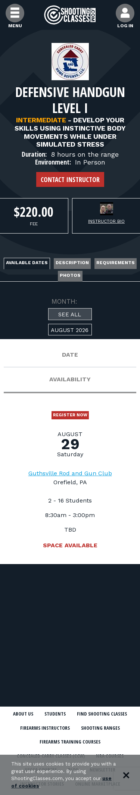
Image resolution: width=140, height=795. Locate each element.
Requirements (115, 262)
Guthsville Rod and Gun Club (70, 473)
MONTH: (64, 301)
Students (55, 713)
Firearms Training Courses (70, 741)
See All (69, 314)
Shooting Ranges (100, 727)
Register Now (70, 415)
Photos (70, 275)
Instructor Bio (106, 221)
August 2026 (69, 330)
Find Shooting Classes (102, 713)
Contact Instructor (70, 179)
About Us (23, 713)
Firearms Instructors (45, 727)
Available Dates (27, 262)
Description (72, 262)
